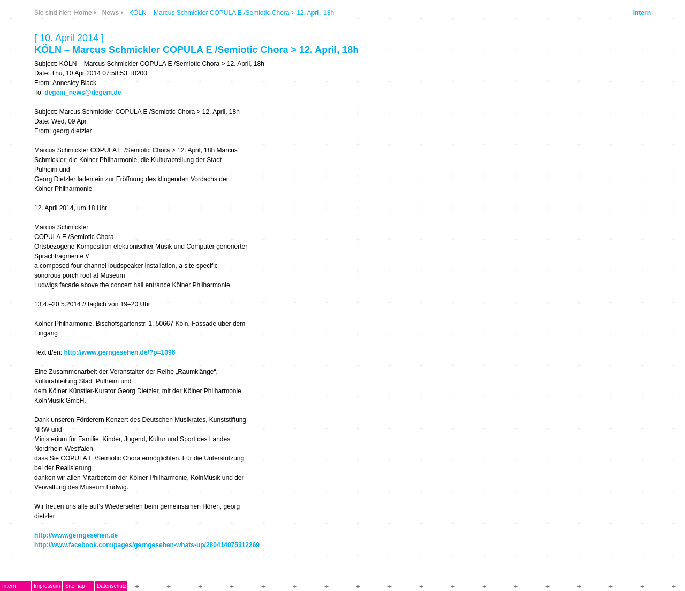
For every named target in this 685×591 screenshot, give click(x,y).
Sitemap (75, 586)
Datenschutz (112, 586)
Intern (642, 13)
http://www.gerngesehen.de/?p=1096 (119, 352)
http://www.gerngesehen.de (76, 535)
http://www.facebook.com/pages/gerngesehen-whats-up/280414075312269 (147, 545)
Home (83, 13)
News (110, 13)
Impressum (47, 586)
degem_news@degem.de (82, 92)
